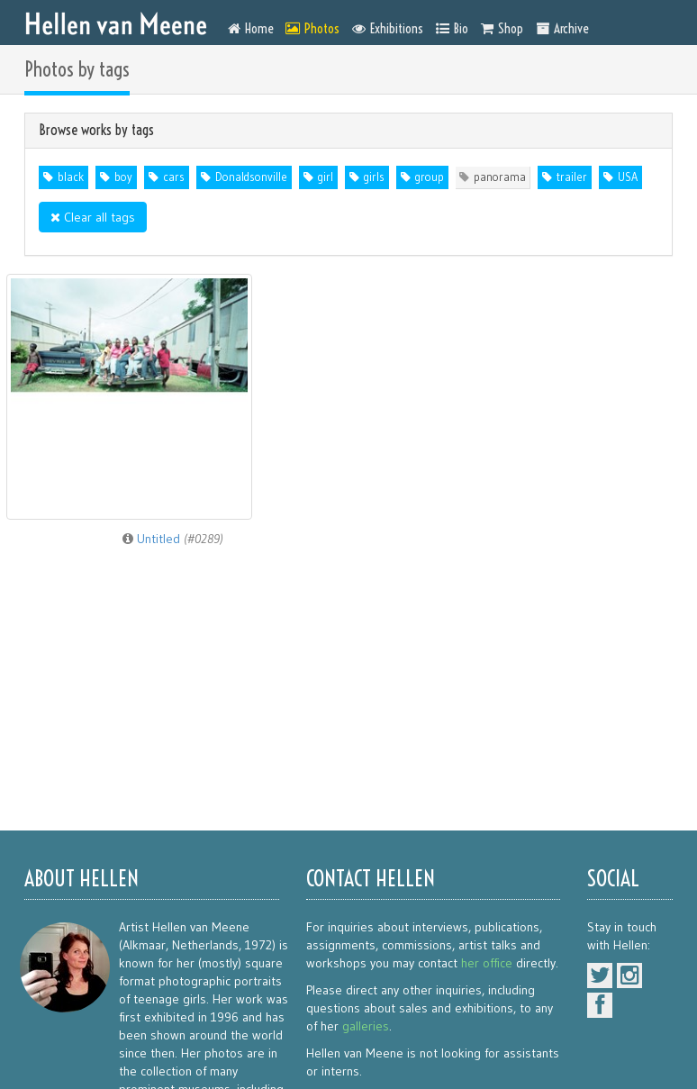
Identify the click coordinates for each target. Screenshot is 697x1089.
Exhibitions (387, 28)
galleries (365, 1026)
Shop (502, 28)
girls (374, 177)
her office (486, 963)
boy (123, 177)
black (71, 177)
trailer (572, 177)
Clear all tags (92, 217)
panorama (500, 177)
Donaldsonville (251, 177)
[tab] (348, 130)
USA (628, 177)
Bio (452, 28)
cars (174, 177)
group (429, 177)
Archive (562, 28)
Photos (312, 28)
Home (250, 28)
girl (325, 177)
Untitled (172, 539)
